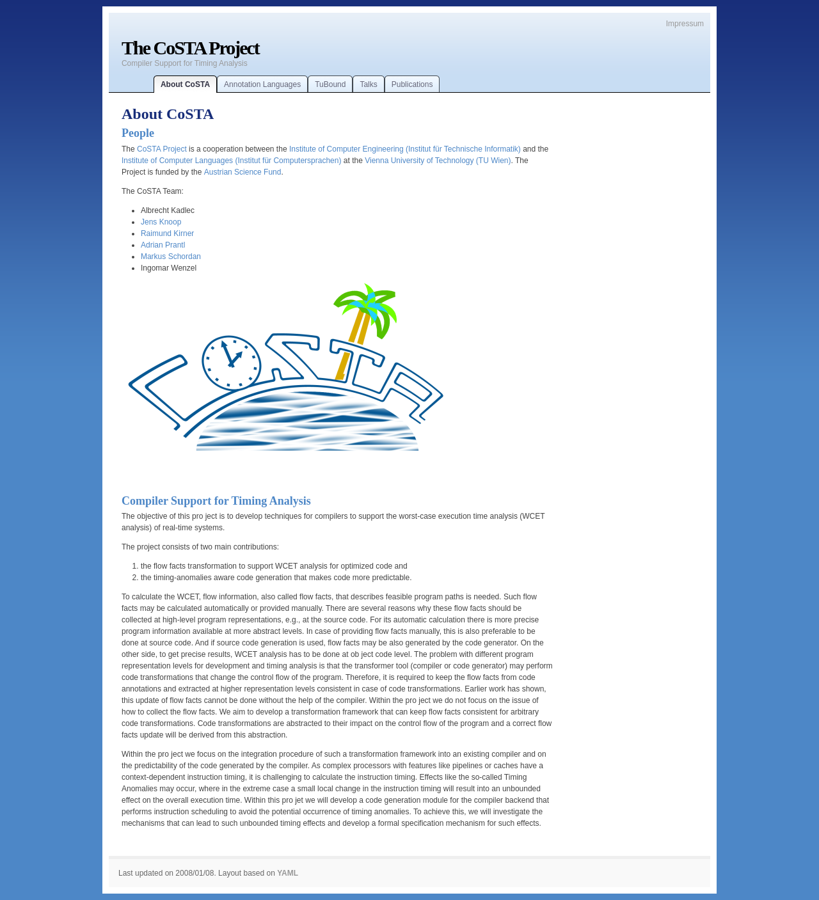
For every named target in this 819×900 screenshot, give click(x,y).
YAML (287, 873)
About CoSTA (185, 84)
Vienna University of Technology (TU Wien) (438, 160)
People (138, 133)
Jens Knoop (161, 221)
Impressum (685, 23)
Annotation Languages (262, 84)
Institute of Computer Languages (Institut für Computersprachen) (232, 160)
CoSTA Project (162, 149)
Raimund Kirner (167, 233)
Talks (368, 84)
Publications (412, 84)
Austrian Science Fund (243, 172)
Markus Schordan (171, 256)
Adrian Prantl (163, 245)
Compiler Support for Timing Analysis (216, 500)
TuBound (330, 84)
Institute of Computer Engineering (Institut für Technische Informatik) (405, 149)
